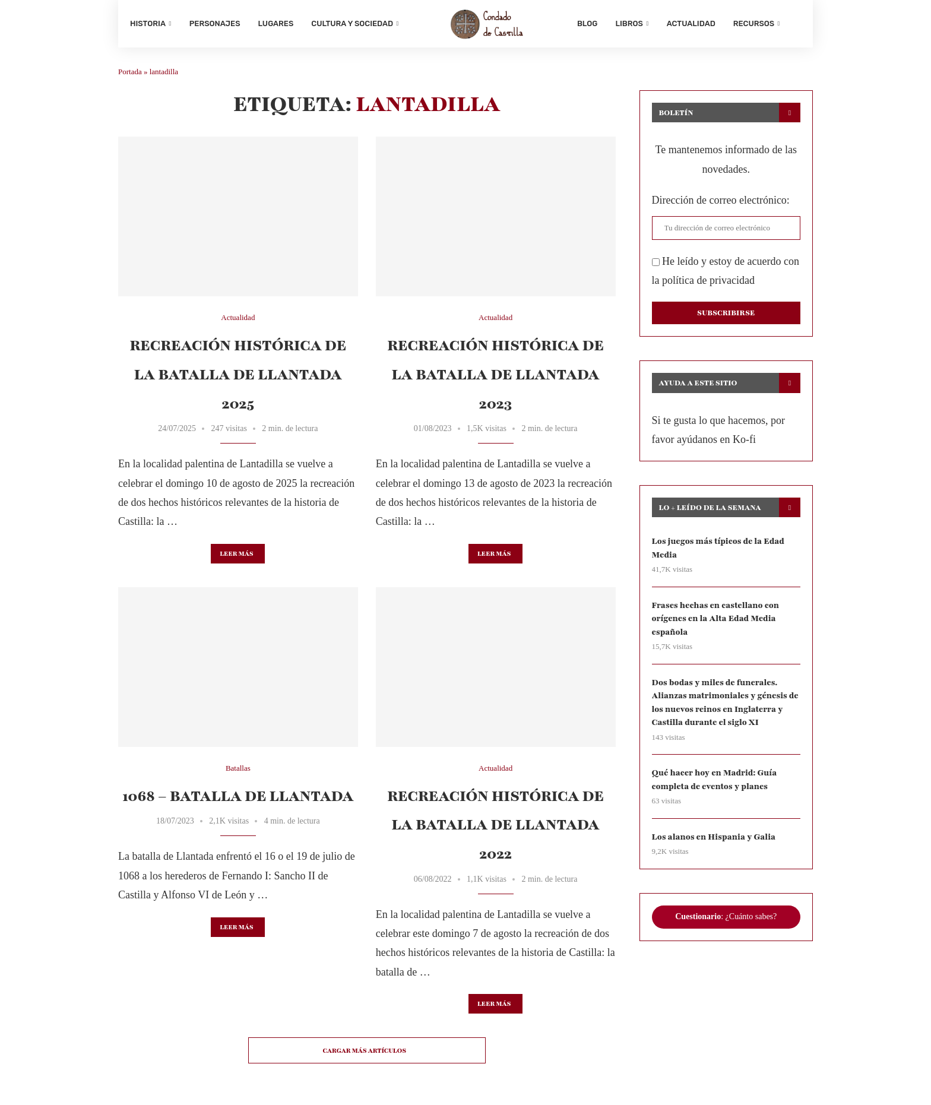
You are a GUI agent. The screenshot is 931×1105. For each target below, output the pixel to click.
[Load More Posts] (367, 1050)
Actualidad (691, 23)
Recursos (753, 23)
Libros (628, 23)
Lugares (276, 23)
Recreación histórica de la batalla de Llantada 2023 (495, 374)
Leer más (236, 553)
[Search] (795, 24)
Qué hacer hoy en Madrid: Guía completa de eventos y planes (714, 779)
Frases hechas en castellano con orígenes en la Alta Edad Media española (715, 619)
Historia (148, 23)
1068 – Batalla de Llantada (237, 796)
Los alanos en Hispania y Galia (714, 837)
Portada (130, 71)
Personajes (214, 23)
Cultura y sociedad (352, 23)
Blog (587, 23)
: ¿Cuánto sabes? (726, 916)
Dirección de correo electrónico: (721, 200)
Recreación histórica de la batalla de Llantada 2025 (237, 374)
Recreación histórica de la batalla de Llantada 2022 (495, 825)
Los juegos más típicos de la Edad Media (718, 548)
